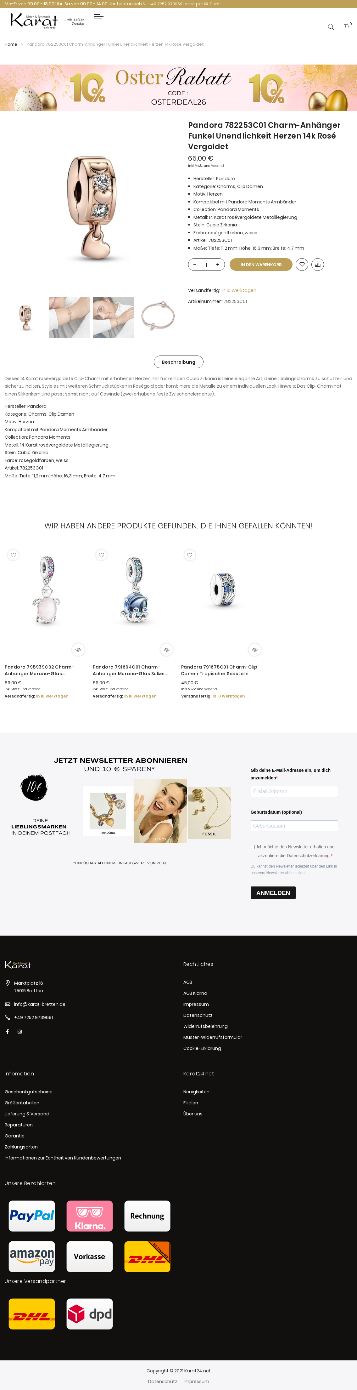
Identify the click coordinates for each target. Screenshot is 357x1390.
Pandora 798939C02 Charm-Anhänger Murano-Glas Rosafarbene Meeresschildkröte (44, 670)
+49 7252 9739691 (163, 4)
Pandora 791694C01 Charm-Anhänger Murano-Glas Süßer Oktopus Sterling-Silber (129, 670)
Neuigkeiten (196, 1092)
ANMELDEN (273, 893)
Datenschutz (198, 1015)
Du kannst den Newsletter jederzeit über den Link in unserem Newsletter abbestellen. (294, 869)
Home (11, 44)
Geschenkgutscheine (29, 1092)
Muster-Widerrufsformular (212, 1037)
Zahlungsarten (21, 1147)
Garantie (15, 1136)
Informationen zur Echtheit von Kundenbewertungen (63, 1158)
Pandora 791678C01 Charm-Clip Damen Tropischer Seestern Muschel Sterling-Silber (219, 670)
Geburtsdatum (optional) (276, 812)
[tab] (179, 362)
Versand (217, 165)
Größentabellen (22, 1103)
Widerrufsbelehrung (205, 1026)
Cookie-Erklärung (202, 1048)
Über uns (193, 1114)
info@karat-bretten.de (39, 1004)
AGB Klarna (195, 993)
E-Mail (212, 4)
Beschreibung (178, 362)
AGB (187, 982)
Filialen (190, 1103)
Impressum (196, 1004)
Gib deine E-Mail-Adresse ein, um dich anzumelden (291, 774)
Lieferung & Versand (27, 1114)
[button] (13, 555)
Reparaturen (19, 1125)
